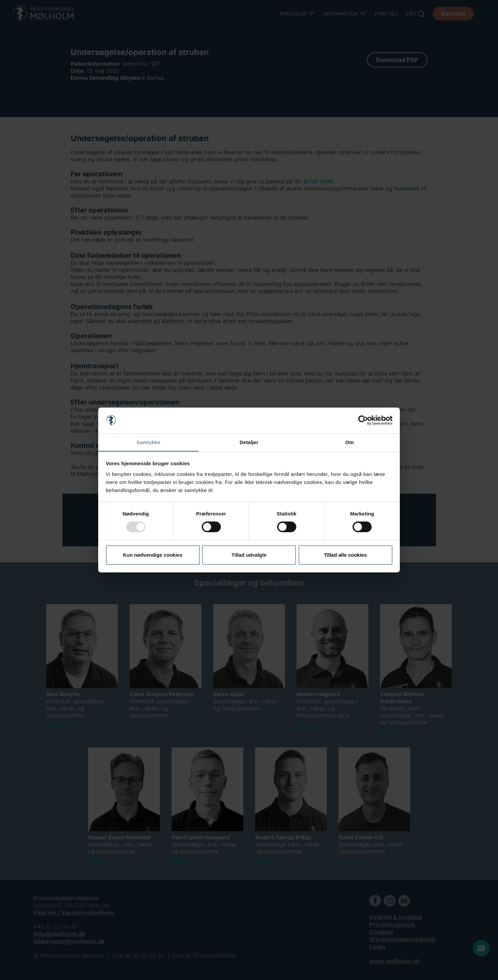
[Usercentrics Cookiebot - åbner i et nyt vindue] (363, 420)
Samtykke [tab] (149, 442)
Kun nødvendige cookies (153, 555)
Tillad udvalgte (249, 555)
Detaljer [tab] (249, 442)
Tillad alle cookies (345, 555)
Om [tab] (349, 442)
